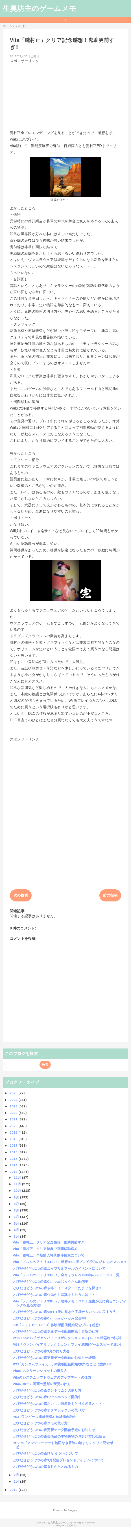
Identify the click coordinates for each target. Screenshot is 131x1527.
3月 (17, 1236)
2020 (14, 1126)
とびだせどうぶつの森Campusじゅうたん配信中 (50, 1281)
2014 (14, 1165)
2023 (14, 1106)
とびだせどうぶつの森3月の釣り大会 (41, 1351)
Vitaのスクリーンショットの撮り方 (40, 1371)
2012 (14, 1490)
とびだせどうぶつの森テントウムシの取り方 (47, 1390)
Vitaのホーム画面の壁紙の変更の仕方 (42, 1384)
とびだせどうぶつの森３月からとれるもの (45, 1467)
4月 (17, 1230)
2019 (14, 1132)
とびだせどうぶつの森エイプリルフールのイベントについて (59, 1268)
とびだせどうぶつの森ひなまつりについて (45, 1453)
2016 (14, 1152)
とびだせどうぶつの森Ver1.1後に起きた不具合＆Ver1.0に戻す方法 (64, 1312)
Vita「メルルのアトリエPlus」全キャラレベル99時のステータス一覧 (66, 1275)
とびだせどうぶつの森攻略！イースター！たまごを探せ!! (57, 1288)
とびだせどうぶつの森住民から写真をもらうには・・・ (56, 1295)
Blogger (72, 1510)
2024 (14, 1100)
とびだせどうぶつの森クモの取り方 (40, 1423)
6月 (17, 1217)
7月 (17, 1210)
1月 (17, 1481)
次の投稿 (20, 895)
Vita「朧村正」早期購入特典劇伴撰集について (49, 1255)
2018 (14, 1139)
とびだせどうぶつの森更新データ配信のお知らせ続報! (54, 1358)
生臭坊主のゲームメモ (39, 8)
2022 (14, 1113)
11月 (18, 1184)
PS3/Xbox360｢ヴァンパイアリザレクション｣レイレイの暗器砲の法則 (67, 1338)
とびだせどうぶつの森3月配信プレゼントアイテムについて (58, 1460)
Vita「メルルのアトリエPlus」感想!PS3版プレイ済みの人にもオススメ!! (69, 1262)
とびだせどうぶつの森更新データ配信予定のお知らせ (54, 1430)
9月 (17, 1197)
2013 (14, 1172)
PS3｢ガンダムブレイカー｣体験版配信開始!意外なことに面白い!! (63, 1364)
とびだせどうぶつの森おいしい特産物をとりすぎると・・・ (59, 1404)
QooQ (72, 1525)
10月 (18, 1190)
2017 (14, 1145)
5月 (17, 1223)
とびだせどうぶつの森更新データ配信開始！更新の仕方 (56, 1331)
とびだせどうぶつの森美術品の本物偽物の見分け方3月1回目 (59, 1436)
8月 (17, 1204)
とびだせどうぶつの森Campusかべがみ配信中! (49, 1318)
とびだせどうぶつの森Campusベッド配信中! (48, 1397)
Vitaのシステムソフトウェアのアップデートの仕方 (52, 1377)
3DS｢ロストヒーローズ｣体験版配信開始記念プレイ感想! (56, 1325)
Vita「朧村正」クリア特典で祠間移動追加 (45, 1249)
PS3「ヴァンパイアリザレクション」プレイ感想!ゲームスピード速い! (67, 1344)
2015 (14, 1159)
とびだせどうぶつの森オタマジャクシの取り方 (49, 1410)
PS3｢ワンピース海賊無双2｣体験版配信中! (45, 1417)
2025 (14, 1093)
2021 (14, 1119)
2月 (17, 1475)
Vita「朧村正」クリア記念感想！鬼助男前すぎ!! (50, 1242)
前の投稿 (110, 895)
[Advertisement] (65, 94)
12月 (18, 1177)
